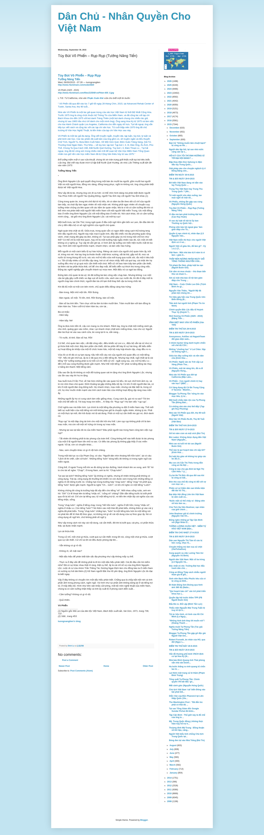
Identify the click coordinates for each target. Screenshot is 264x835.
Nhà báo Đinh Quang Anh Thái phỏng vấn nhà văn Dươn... (187, 661)
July (172, 749)
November (175, 132)
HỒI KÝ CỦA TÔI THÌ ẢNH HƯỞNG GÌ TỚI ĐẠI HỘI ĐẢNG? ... (186, 156)
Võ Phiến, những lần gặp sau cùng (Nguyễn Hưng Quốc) (185, 203)
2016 (169, 120)
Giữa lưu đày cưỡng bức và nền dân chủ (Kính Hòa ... (186, 357)
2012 (169, 785)
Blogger (144, 820)
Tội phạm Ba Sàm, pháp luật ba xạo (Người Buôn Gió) (186, 266)
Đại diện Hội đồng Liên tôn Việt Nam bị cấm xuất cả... (186, 495)
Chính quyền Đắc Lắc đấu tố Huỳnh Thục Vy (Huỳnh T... (186, 310)
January (174, 773)
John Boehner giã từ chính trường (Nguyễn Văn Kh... (185, 514)
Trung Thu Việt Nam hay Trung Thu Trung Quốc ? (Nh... (186, 190)
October (174, 135)
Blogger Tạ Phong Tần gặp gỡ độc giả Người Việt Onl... (187, 634)
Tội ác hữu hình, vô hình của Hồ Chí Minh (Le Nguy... (186, 615)
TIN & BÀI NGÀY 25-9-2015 (181, 650)
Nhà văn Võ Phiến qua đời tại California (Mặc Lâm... (183, 376)
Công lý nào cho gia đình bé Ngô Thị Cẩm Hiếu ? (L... (186, 470)
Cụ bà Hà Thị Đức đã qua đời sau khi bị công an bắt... (186, 476)
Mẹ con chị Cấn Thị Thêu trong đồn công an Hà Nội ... (186, 464)
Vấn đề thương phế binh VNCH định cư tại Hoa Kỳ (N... (186, 655)
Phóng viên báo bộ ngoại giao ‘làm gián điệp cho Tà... (185, 228)
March (173, 765)
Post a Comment (70, 660)
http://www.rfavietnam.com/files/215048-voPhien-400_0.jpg (86, 93)
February (174, 769)
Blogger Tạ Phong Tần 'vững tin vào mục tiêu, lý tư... (186, 395)
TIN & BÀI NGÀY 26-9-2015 (181, 536)
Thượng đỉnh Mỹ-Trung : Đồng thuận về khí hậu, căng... (186, 729)
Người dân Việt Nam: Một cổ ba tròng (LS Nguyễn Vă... (187, 560)
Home (106, 666)
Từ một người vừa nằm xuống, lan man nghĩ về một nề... (185, 196)
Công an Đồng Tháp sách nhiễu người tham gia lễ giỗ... (187, 573)
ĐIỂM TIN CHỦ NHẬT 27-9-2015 (184, 532)
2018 (169, 112)
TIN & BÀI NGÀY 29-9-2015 (181, 179)
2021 (169, 101)
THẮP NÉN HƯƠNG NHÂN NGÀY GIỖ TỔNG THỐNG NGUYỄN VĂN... (187, 260)
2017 (169, 116)
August (173, 745)
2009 (169, 797)
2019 (169, 108)
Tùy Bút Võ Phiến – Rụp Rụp (79, 75)
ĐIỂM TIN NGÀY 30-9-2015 (181, 175)
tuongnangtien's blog (69, 621)
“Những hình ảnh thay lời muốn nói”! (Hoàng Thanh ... (187, 621)
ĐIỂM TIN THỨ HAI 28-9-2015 (182, 425)
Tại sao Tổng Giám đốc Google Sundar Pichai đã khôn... (184, 709)
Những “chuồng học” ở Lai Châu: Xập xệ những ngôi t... (187, 350)
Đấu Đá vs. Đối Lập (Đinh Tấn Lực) (185, 604)
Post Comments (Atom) (81, 671)
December (175, 128)
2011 (169, 789)
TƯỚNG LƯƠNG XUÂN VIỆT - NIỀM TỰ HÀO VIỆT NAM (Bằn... (187, 527)
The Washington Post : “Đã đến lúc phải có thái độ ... (186, 703)
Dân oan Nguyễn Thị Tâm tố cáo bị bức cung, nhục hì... (185, 541)
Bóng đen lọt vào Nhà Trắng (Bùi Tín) (187, 740)
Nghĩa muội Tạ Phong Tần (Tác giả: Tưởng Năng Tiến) (186, 628)
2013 (169, 782)
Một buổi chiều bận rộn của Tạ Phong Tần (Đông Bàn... (187, 401)
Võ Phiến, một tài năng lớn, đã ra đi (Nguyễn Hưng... (186, 369)
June (172, 753)
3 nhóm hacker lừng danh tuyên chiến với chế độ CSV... (187, 344)
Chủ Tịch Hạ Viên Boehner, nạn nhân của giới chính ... (186, 508)
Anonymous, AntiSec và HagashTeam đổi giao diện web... (187, 337)
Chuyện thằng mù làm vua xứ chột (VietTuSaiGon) (185, 548)
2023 (169, 93)
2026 (169, 81)
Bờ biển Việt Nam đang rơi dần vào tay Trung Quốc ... (186, 184)
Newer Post (64, 666)
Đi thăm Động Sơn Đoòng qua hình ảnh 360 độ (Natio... (186, 586)
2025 (169, 85)
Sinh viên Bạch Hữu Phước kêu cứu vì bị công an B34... (187, 579)
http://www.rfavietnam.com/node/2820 (76, 85)
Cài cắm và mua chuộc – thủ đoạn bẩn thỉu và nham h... (187, 272)
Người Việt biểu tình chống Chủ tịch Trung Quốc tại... (186, 735)
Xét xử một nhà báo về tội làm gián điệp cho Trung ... (185, 279)
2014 (169, 778)
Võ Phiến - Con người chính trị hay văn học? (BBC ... (185, 382)
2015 (169, 124)
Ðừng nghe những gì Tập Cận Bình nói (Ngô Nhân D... (186, 521)
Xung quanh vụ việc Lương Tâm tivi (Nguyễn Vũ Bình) (186, 554)
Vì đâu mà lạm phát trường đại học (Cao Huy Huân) (185, 215)
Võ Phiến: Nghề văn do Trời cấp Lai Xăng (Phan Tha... (186, 363)
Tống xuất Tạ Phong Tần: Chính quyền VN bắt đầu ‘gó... (184, 680)
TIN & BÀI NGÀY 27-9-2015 (181, 429)
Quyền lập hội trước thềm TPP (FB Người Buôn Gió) (185, 598)
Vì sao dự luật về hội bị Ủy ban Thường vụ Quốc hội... (184, 222)
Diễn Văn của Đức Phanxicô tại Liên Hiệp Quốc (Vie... (186, 697)
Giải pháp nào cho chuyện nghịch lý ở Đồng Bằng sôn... (187, 169)
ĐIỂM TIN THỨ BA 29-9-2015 (182, 329)
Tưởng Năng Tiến (69, 79)
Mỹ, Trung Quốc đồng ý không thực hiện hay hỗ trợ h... (186, 722)
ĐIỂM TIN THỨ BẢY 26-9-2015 (183, 646)
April (172, 761)
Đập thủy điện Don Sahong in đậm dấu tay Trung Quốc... (185, 163)
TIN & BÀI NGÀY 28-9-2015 (181, 333)
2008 (169, 801)
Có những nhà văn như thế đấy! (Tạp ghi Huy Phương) (186, 407)
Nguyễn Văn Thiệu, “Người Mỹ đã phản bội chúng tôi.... (185, 291)
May (172, 757)
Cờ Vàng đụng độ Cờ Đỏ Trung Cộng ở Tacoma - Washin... (186, 388)
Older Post (148, 666)
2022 (169, 97)
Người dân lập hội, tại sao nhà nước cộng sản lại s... (186, 150)
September (175, 139)
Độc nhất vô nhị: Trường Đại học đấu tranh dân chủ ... (187, 567)
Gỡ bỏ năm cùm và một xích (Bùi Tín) (187, 433)
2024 (169, 89)
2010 (169, 793)
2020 (169, 105)
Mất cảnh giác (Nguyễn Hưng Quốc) (186, 685)
